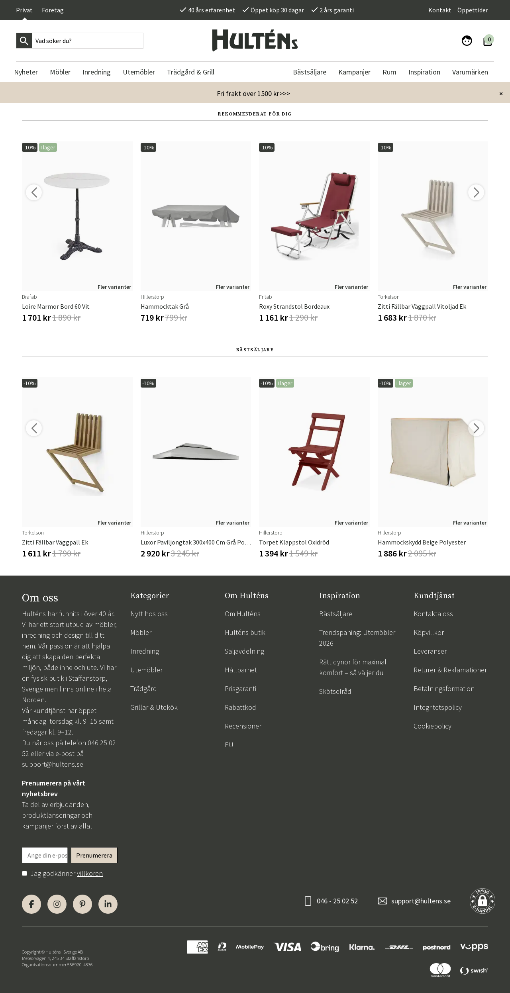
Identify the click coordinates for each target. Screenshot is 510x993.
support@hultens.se (52, 764)
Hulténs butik (245, 632)
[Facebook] (31, 904)
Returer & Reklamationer (450, 669)
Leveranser (430, 651)
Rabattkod (240, 707)
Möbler (140, 632)
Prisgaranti (240, 688)
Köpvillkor (429, 632)
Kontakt (439, 10)
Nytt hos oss (149, 613)
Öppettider (472, 10)
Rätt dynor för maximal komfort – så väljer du (352, 667)
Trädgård (143, 688)
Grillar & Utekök (154, 707)
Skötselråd (335, 691)
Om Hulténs (243, 613)
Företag (53, 10)
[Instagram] (57, 904)
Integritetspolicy (438, 707)
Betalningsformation (444, 688)
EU (229, 744)
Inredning (144, 651)
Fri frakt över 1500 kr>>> (253, 93)
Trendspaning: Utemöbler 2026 (357, 638)
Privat (24, 10)
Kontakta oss (433, 613)
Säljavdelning (244, 651)
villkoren (90, 873)
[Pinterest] (82, 904)
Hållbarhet (241, 669)
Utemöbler (146, 669)
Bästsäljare (335, 613)
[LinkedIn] (108, 904)
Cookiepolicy (432, 726)
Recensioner (243, 726)
